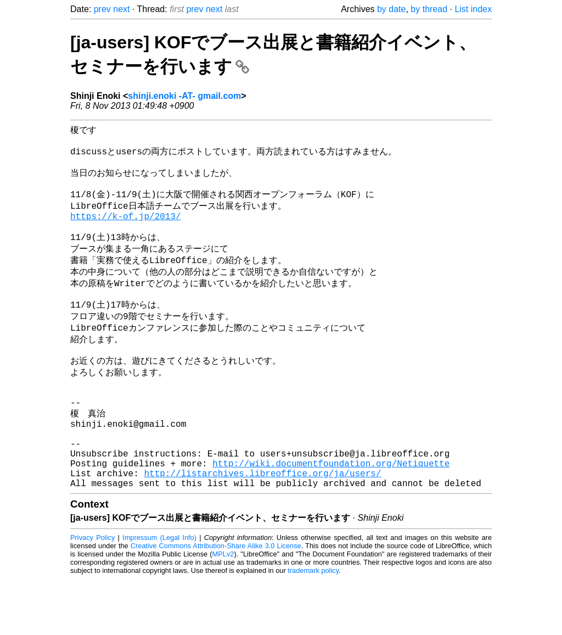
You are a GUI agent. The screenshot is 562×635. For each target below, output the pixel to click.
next (121, 9)
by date (391, 9)
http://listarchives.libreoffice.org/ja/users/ (262, 527)
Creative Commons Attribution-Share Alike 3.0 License (216, 602)
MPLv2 (223, 610)
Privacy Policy (92, 593)
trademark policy (313, 626)
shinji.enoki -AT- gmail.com (184, 96)
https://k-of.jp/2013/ (125, 230)
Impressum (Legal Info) (159, 593)
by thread (429, 9)
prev (102, 9)
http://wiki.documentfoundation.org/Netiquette (330, 515)
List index (473, 9)
